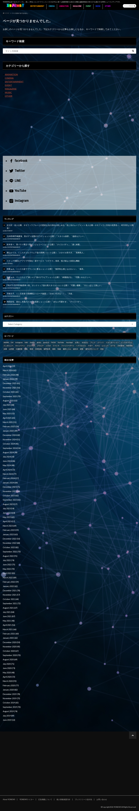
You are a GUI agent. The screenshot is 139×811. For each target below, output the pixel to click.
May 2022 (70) (9, 569)
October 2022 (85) (11, 547)
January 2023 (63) (10, 534)
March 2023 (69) (9, 526)
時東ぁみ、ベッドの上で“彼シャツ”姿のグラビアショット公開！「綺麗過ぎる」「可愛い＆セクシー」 (49, 277)
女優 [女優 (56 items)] (5, 349)
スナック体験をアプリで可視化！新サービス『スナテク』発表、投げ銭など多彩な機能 (43, 261)
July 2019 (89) (8, 716)
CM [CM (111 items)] (12, 342)
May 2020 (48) (9, 672)
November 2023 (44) (11, 491)
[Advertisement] (69, 129)
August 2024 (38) (10, 452)
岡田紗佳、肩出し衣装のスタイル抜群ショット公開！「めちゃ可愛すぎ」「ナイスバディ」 (45, 302)
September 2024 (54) (12, 448)
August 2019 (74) (10, 711)
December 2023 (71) (11, 487)
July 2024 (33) (8, 457)
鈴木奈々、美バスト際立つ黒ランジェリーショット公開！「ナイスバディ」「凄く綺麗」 (44, 244)
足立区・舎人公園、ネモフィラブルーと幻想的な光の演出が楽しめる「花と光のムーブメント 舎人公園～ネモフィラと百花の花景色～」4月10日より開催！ (70, 226)
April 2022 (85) (9, 573)
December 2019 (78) (11, 694)
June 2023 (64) (9, 513)
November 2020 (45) (11, 646)
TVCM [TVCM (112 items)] (53, 342)
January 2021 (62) (10, 638)
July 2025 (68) (8, 405)
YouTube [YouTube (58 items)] (61, 342)
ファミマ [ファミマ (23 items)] (56, 346)
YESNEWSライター (26, 799)
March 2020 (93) (9, 681)
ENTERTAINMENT (37, 6)
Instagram (19, 201)
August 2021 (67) (10, 608)
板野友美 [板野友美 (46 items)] (47, 349)
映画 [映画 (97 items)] (31, 349)
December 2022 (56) (11, 539)
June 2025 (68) (9, 409)
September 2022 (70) (12, 552)
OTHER (107, 6)
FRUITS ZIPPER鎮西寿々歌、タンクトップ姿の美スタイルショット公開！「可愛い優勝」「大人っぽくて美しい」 (55, 285)
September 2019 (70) (12, 707)
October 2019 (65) (11, 703)
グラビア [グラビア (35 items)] (40, 346)
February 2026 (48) (11, 375)
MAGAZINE (77, 6)
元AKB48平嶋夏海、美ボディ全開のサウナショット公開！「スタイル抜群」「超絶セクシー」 (46, 236)
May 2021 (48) (9, 621)
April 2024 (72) (9, 470)
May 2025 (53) (9, 413)
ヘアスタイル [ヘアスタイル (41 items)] (81, 346)
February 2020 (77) (11, 685)
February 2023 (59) (11, 530)
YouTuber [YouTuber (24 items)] (69, 342)
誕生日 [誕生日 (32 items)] (75, 349)
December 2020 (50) (11, 642)
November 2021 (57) (11, 595)
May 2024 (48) (9, 465)
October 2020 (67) (11, 651)
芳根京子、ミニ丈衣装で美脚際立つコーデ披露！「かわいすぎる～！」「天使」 (40, 293)
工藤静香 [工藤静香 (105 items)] (19, 349)
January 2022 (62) (10, 586)
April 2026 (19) (9, 366)
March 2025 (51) (9, 422)
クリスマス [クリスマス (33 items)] (31, 346)
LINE (15, 181)
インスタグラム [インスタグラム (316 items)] (126, 342)
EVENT (88, 6)
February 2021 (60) (11, 634)
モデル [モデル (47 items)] (97, 346)
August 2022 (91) (10, 556)
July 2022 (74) (8, 560)
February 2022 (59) (11, 582)
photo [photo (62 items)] (39, 342)
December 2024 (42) (11, 435)
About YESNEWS (9, 799)
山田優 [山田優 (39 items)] (11, 349)
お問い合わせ (101, 799)
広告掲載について (45, 799)
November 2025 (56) (11, 388)
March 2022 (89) (9, 577)
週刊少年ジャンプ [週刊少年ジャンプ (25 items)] (91, 349)
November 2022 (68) (11, 543)
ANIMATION (64, 6)
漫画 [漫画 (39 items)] (53, 349)
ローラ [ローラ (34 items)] (112, 346)
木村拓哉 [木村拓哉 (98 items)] (38, 349)
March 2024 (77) (9, 474)
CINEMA (52, 6)
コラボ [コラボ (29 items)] (48, 346)
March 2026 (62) (9, 370)
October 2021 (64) (11, 599)
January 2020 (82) (10, 690)
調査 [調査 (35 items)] (81, 349)
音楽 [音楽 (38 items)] (102, 349)
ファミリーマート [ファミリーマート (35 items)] (67, 346)
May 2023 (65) (9, 517)
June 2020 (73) (9, 668)
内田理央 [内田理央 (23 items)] (129, 346)
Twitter (17, 171)
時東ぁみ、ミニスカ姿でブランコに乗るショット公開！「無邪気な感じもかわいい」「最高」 (46, 269)
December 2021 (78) (11, 590)
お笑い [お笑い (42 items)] (77, 342)
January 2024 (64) (10, 483)
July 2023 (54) (8, 508)
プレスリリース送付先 (83, 799)
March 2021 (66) (9, 629)
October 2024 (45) (11, 444)
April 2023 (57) (9, 521)
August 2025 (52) (10, 401)
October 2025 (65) (11, 392)
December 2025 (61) (11, 383)
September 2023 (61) (12, 500)
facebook (18, 161)
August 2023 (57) (10, 504)
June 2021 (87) (9, 616)
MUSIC (98, 6)
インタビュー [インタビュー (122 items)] (8, 346)
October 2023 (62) (11, 495)
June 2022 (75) (9, 564)
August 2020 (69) (10, 659)
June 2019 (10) (9, 720)
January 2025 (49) (10, 431)
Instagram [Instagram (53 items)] (19, 342)
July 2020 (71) (8, 664)
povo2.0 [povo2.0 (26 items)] (46, 342)
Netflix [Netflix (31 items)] (32, 342)
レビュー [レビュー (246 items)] (105, 346)
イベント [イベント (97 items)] (100, 342)
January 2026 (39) (10, 379)
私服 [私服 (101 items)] (59, 349)
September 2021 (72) (12, 603)
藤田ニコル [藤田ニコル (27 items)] (67, 349)
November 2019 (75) (11, 698)
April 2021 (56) (9, 625)
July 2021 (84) (8, 612)
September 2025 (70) (12, 396)
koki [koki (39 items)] (26, 342)
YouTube (17, 191)
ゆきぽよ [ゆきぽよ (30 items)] (85, 342)
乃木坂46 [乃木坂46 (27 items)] (120, 346)
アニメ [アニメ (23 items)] (92, 342)
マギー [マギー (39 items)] (90, 346)
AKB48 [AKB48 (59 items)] (6, 342)
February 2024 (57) (11, 478)
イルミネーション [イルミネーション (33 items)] (112, 342)
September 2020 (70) (12, 655)
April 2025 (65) (9, 418)
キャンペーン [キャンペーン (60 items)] (20, 346)
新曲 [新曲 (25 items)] (26, 349)
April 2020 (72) (9, 677)
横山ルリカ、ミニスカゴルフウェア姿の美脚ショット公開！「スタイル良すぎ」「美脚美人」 (46, 252)
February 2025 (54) (11, 426)
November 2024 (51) (11, 439)
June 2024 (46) (9, 461)
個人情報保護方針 (63, 799)
